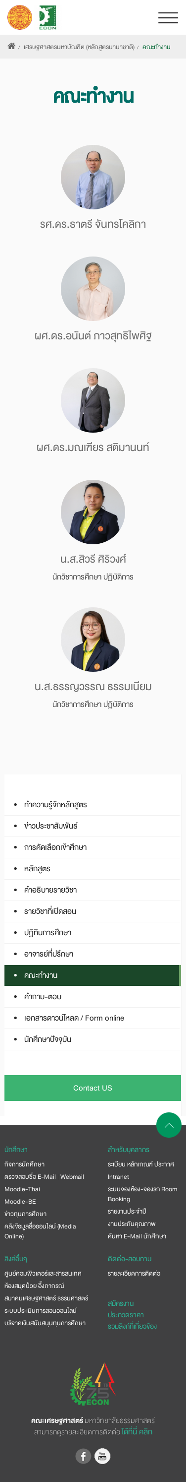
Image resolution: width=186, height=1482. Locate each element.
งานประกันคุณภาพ (132, 1224)
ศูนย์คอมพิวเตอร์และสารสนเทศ (43, 1273)
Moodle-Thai (22, 1189)
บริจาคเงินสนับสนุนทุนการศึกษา (45, 1323)
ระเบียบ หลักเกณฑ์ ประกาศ (141, 1164)
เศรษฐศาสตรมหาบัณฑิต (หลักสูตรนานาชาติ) (79, 47)
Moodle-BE (20, 1201)
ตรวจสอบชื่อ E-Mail (30, 1176)
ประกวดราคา (126, 1315)
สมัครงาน (121, 1303)
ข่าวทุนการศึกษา (25, 1214)
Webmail (72, 1176)
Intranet (118, 1176)
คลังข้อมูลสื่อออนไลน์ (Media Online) (40, 1231)
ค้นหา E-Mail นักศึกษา (137, 1236)
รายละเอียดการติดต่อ (134, 1273)
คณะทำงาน (156, 47)
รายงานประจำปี (127, 1211)
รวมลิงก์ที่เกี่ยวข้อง (132, 1326)
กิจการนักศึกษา (24, 1164)
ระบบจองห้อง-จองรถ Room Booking (142, 1194)
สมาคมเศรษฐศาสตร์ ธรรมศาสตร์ (46, 1298)
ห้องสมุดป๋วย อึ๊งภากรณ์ (34, 1286)
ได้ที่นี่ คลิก (137, 1431)
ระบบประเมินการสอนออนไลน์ (40, 1310)
